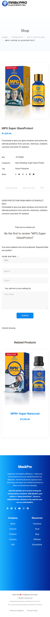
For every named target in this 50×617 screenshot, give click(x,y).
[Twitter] (19, 174)
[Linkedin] (29, 174)
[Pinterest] (11, 508)
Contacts (13, 539)
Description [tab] (12, 187)
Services (12, 529)
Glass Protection (22, 168)
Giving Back (37, 544)
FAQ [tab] (42, 187)
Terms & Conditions (17, 611)
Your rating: (10, 256)
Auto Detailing (36, 37)
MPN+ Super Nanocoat (25, 413)
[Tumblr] (26, 174)
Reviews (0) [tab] (29, 187)
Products (17, 37)
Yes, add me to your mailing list (16, 288)
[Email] (33, 174)
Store (37, 529)
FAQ (13, 544)
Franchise (37, 524)
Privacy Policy (32, 611)
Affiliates (37, 539)
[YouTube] (19, 508)
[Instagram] (23, 508)
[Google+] (23, 174)
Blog (37, 534)
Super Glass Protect (36, 163)
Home (5, 37)
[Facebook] (16, 174)
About (12, 524)
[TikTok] (15, 508)
